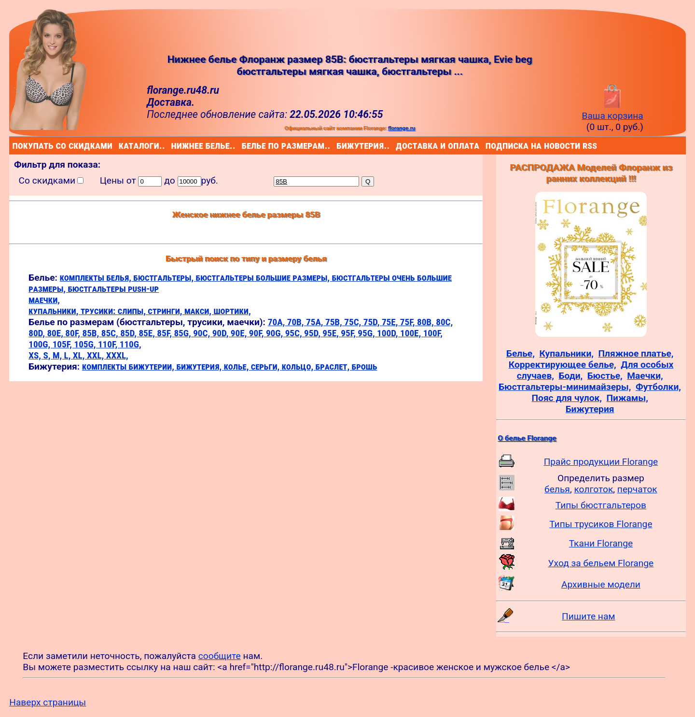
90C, (202, 333)
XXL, (96, 355)
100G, (40, 344)
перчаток (637, 489)
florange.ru (401, 128)
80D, (37, 333)
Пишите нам (588, 616)
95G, (367, 333)
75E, (391, 322)
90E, (240, 333)
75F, (408, 322)
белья (557, 489)
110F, (109, 344)
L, (68, 355)
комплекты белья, (97, 277)
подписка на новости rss (488, 145)
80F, (73, 333)
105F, (63, 344)
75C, (353, 322)
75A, (315, 322)
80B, (426, 322)
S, (47, 355)
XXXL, (117, 355)
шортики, (231, 310)
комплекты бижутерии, (129, 366)
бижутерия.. (338, 145)
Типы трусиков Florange (600, 524)
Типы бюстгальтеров (601, 505)
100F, (433, 333)
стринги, (166, 310)
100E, (411, 333)
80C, (444, 322)
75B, (334, 322)
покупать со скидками (15, 145)
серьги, (266, 366)
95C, (294, 333)
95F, (349, 333)
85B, (91, 333)
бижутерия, (199, 366)
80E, (56, 333)
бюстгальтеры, (164, 277)
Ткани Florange (601, 543)
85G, (183, 333)
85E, (148, 333)
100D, (388, 333)
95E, (331, 333)
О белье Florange (527, 438)
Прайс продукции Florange (601, 461)
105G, (85, 344)
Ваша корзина (612, 110)
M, (58, 355)
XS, (35, 355)
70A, (277, 322)
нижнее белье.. (173, 145)
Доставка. (171, 102)
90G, (275, 333)
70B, (296, 322)
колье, (237, 366)
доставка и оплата (398, 145)
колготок (593, 489)
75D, (372, 322)
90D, (221, 333)
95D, (313, 333)
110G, (130, 344)
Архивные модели (600, 584)
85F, (165, 333)
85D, (129, 333)
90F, (257, 333)
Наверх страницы (47, 702)
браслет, (334, 366)
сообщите (219, 655)
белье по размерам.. (244, 145)
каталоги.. (120, 145)
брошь (364, 366)
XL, (80, 355)
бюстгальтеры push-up (113, 288)
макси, (198, 310)
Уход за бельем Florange (601, 563)
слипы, (133, 310)
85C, (110, 333)
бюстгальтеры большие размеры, (264, 277)
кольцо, (299, 366)
